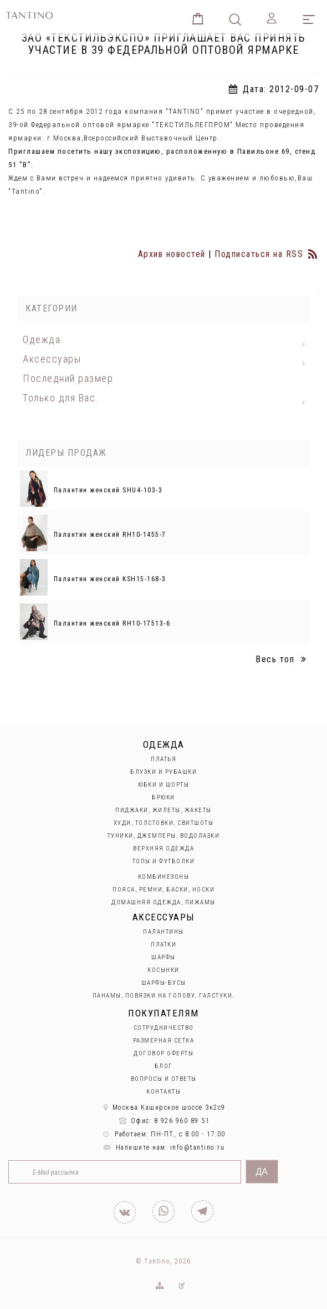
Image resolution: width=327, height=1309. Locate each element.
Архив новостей (172, 254)
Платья (163, 759)
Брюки (163, 797)
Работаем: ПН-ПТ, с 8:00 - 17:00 (163, 1134)
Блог (164, 1066)
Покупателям (163, 1013)
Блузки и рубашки (163, 772)
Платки (163, 944)
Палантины (163, 931)
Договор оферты (163, 1053)
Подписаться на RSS (266, 254)
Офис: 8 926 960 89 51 (163, 1121)
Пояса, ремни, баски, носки (163, 889)
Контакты (163, 1091)
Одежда (41, 339)
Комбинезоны (164, 876)
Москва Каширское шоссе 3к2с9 (163, 1107)
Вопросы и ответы (164, 1079)
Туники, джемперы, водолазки (164, 835)
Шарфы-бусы (163, 982)
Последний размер (68, 378)
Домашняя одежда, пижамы (163, 902)
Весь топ (283, 659)
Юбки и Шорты (163, 784)
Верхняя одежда (163, 848)
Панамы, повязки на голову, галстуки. (164, 995)
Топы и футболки (163, 861)
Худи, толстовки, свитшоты (164, 823)
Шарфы (163, 957)
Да (262, 1171)
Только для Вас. (61, 398)
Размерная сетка (164, 1040)
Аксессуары (52, 359)
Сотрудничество (164, 1027)
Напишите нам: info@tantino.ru (164, 1147)
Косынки (163, 970)
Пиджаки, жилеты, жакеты (163, 810)
